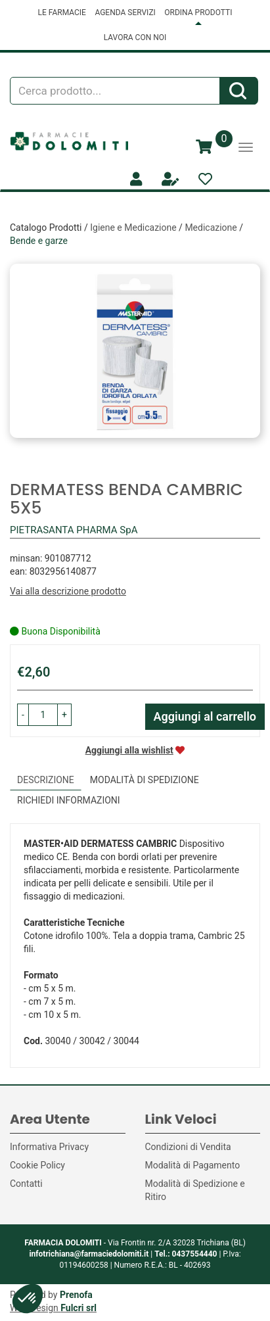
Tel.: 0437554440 (185, 1254)
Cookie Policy (37, 1165)
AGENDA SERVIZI (125, 12)
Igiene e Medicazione (133, 227)
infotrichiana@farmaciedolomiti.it (88, 1254)
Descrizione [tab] (45, 780)
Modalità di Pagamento (192, 1165)
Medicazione (210, 227)
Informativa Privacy (49, 1146)
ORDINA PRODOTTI (198, 12)
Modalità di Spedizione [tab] (144, 780)
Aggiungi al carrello (205, 716)
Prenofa (76, 1294)
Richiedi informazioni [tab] (68, 800)
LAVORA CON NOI (135, 37)
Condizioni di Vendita (188, 1146)
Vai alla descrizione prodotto (68, 591)
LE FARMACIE (62, 12)
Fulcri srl (78, 1308)
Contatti (26, 1183)
